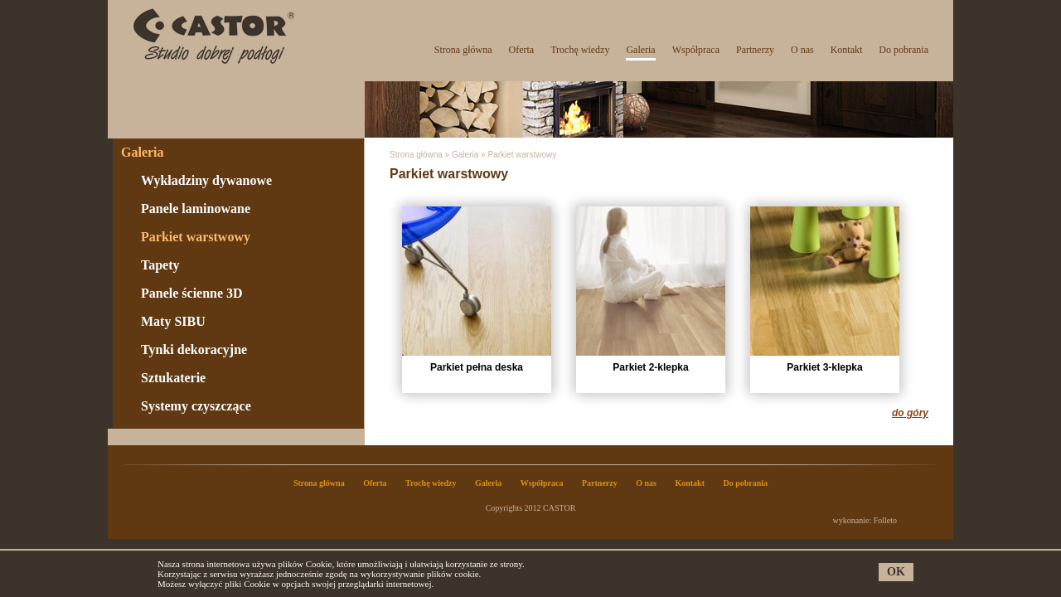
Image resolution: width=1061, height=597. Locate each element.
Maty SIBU (173, 321)
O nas (802, 50)
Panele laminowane (195, 208)
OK (896, 571)
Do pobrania (903, 50)
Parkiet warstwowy (195, 237)
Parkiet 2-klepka (650, 289)
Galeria (640, 50)
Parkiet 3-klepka (824, 289)
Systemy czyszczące (196, 406)
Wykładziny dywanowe (206, 180)
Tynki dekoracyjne (194, 349)
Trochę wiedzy (579, 50)
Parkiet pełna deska (476, 289)
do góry (910, 413)
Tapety (160, 265)
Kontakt (847, 50)
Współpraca (695, 50)
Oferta (522, 50)
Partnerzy (755, 50)
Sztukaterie (173, 378)
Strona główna (463, 50)
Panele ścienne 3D (192, 293)
